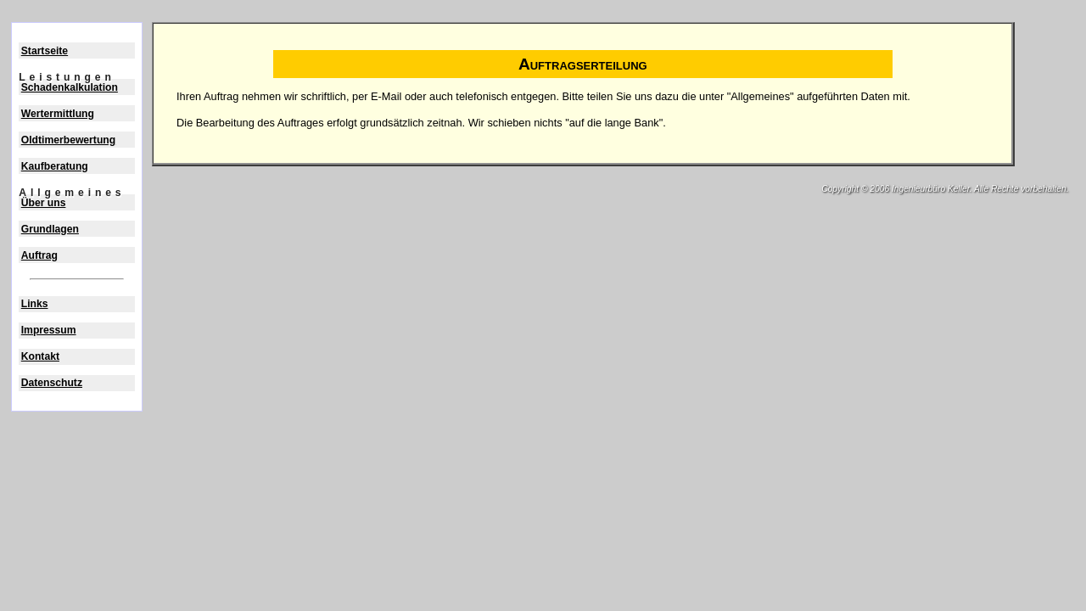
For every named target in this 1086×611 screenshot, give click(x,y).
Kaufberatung (54, 166)
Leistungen (67, 77)
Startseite (44, 51)
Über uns (43, 203)
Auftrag (39, 255)
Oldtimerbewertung (68, 140)
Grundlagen (50, 229)
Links (34, 304)
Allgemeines (72, 193)
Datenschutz (51, 383)
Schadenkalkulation (69, 87)
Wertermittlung (57, 114)
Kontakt (40, 356)
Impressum (48, 330)
